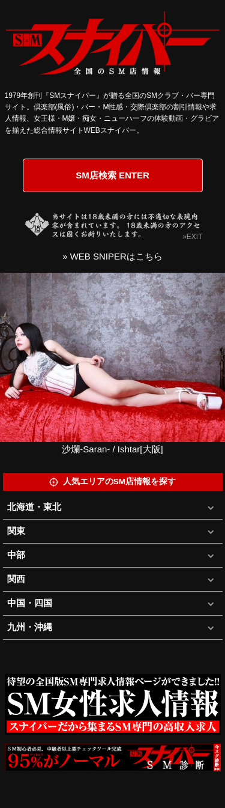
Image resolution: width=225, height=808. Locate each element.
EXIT (195, 236)
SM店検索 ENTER (112, 175)
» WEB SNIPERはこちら (112, 256)
